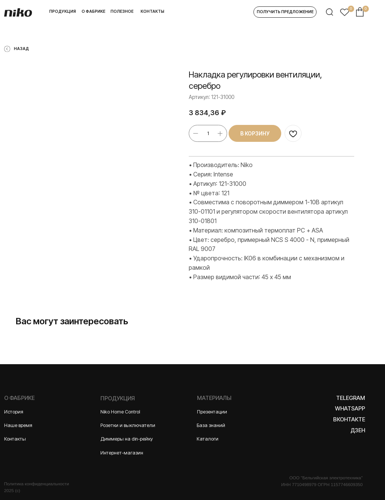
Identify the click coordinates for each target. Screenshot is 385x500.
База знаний (211, 425)
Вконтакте (349, 419)
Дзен (357, 430)
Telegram (350, 398)
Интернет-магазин (121, 453)
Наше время (18, 425)
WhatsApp (350, 408)
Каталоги (207, 439)
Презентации (212, 412)
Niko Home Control (120, 412)
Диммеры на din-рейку (126, 439)
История (13, 412)
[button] (285, 12)
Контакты (15, 439)
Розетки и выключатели (127, 425)
